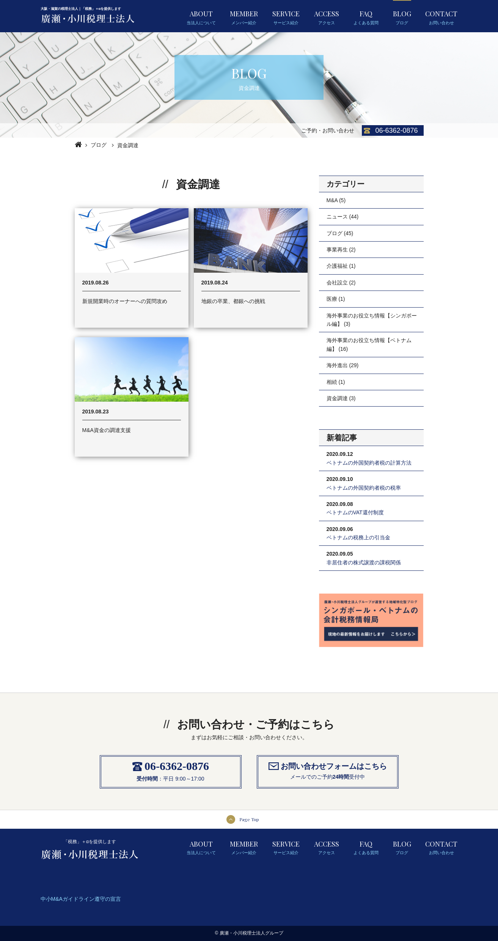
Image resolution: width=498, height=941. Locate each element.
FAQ (366, 17)
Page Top (249, 819)
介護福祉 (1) (341, 266)
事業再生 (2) (341, 250)
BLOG (402, 17)
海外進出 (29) (343, 365)
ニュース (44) (343, 217)
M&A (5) (336, 200)
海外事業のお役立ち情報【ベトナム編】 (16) (369, 344)
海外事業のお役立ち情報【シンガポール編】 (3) (372, 320)
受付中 (357, 777)
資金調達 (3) (341, 398)
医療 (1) (336, 299)
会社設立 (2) (341, 283)
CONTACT (441, 17)
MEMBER (244, 17)
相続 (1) (336, 382)
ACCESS (326, 17)
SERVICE (286, 17)
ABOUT (201, 17)
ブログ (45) (340, 233)
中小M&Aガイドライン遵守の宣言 (81, 899)
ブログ (99, 145)
